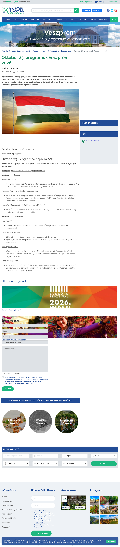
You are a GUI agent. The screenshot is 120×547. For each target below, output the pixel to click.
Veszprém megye (40, 51)
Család (93, 19)
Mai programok (85, 2)
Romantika (103, 19)
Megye (24, 19)
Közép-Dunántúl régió (20, 51)
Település (34, 19)
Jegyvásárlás (111, 2)
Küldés (8, 389)
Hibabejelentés (8, 505)
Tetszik (65, 507)
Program (46, 19)
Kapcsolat (6, 527)
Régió (16, 19)
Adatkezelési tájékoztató (12, 510)
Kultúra (69, 19)
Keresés (104, 464)
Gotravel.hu (73, 498)
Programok (66, 51)
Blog (114, 19)
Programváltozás (9, 518)
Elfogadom (111, 541)
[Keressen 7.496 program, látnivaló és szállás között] (52, 10)
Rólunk (4, 497)
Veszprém (54, 51)
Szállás (6, 19)
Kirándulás (81, 19)
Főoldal (5, 51)
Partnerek (6, 523)
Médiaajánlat (7, 501)
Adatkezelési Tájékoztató (24, 383)
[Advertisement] (99, 103)
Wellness (58, 19)
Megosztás (80, 507)
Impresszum (7, 514)
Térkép (99, 2)
